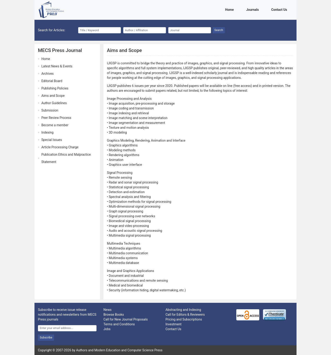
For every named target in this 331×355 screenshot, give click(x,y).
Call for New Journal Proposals (125, 319)
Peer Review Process (56, 118)
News (107, 310)
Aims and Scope (53, 95)
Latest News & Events (56, 66)
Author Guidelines (54, 103)
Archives (47, 73)
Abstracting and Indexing (183, 310)
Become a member (54, 125)
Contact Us (280, 9)
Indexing (47, 132)
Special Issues (51, 140)
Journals (253, 9)
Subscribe (46, 337)
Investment (173, 324)
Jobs (107, 329)
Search (218, 30)
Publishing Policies (54, 88)
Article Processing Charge (59, 147)
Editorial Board (51, 81)
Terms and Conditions (119, 324)
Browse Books (113, 314)
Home (230, 9)
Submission (49, 110)
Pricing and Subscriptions (184, 319)
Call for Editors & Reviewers (185, 314)
